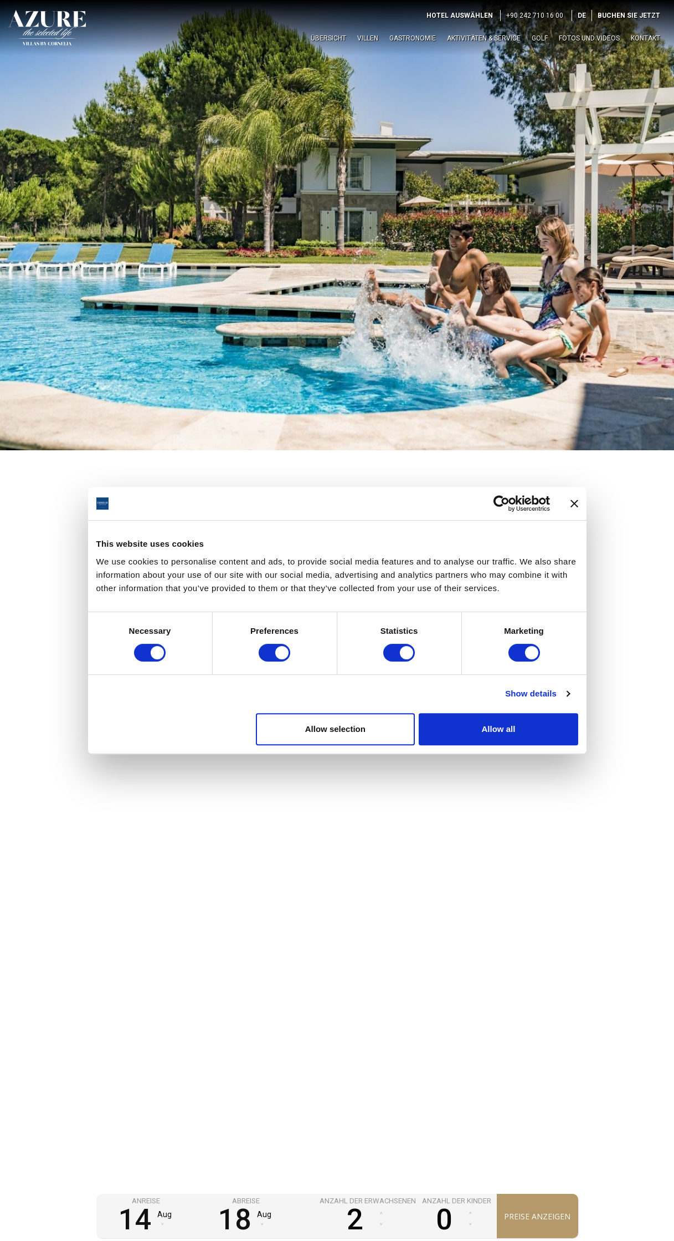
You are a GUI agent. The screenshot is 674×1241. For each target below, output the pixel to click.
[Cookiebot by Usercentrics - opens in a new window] (501, 503)
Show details (531, 693)
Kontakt (645, 38)
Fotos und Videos (589, 38)
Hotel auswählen (459, 15)
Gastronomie (412, 38)
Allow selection (335, 729)
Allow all (499, 729)
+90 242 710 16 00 (534, 15)
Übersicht (328, 38)
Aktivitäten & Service (484, 38)
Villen (367, 38)
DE (582, 15)
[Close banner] (574, 503)
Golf (540, 38)
